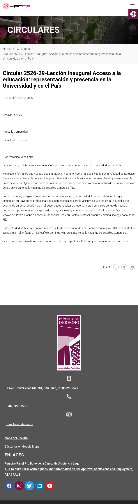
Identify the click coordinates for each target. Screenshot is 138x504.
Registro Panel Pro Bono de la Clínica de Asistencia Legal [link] (42, 463)
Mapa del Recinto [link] (16, 438)
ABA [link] (7, 474)
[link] (133, 14)
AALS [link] (16, 474)
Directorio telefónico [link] (19, 424)
